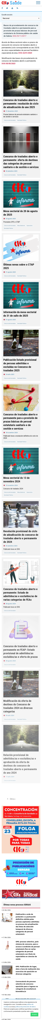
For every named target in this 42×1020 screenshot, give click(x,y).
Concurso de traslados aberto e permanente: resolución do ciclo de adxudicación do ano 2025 (20, 104)
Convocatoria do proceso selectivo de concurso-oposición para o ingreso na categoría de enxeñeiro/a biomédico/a (27, 986)
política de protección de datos (25, 1007)
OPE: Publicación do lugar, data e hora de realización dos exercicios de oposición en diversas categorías (28, 970)
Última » (13, 799)
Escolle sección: (7, 15)
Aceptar (34, 1014)
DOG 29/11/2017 (19, 36)
